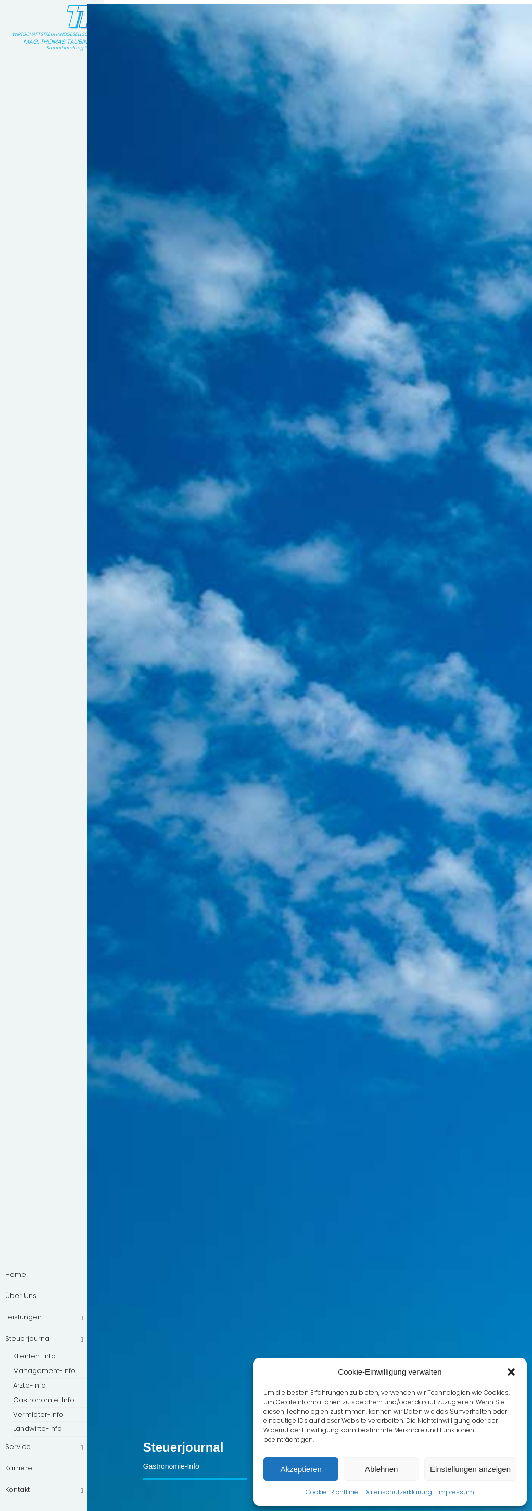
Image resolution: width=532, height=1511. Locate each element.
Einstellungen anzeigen (470, 1469)
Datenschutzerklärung (397, 1492)
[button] (511, 1372)
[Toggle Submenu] (82, 1317)
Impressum (455, 1492)
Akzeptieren (301, 1469)
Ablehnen (381, 1469)
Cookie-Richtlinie (332, 1492)
